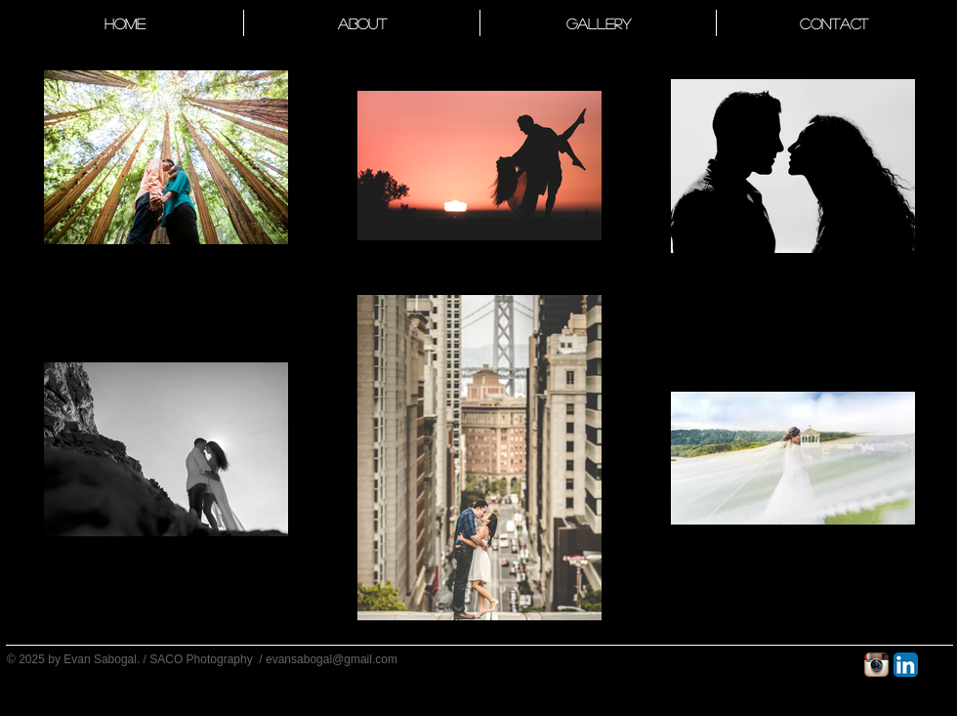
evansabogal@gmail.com (331, 659)
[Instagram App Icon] (876, 665)
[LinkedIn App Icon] (906, 665)
